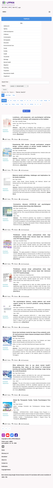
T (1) (22, 104)
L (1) (41, 100)
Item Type (8, 95)
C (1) (14, 100)
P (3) (6, 104)
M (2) (45, 100)
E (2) (21, 100)
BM (3, 7)
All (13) (4, 100)
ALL (21, 23)
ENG (6, 7)
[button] (5, 89)
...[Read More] (19, 134)
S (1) (17, 104)
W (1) (31, 104)
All (3, 95)
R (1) (13, 104)
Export (26, 111)
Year (14, 95)
